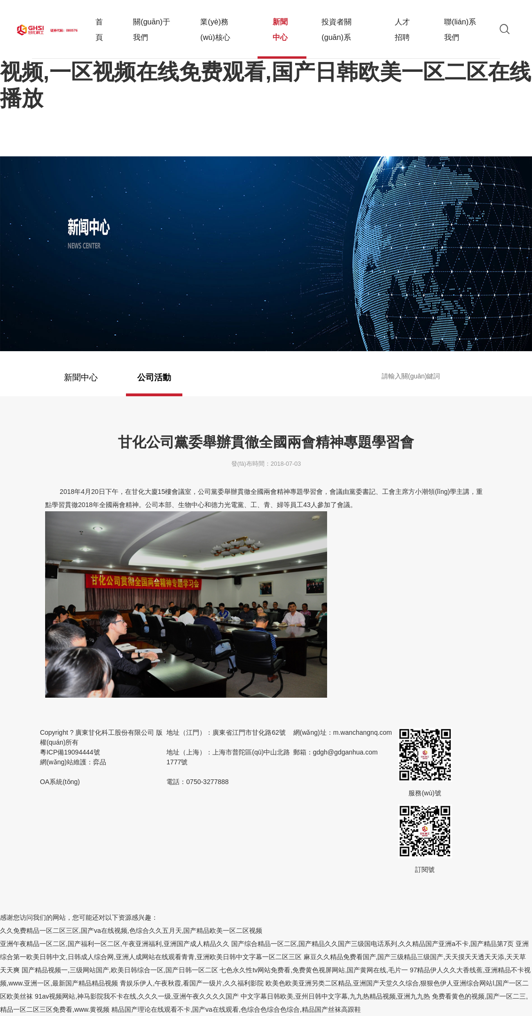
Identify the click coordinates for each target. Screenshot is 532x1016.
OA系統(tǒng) (60, 796)
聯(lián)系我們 (460, 29)
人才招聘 (402, 29)
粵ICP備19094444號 (70, 766)
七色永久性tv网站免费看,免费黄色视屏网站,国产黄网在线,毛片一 (313, 970)
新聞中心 (282, 38)
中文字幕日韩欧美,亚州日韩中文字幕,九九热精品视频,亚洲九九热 (335, 996)
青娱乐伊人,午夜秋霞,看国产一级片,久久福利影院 (192, 983)
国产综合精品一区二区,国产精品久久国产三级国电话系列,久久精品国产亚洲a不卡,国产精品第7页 (372, 943)
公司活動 (154, 384)
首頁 (99, 29)
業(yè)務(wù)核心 (215, 29)
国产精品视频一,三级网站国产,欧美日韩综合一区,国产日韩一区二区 (120, 970)
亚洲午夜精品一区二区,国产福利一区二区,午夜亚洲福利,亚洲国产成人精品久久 (114, 943)
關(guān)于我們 (151, 29)
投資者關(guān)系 (336, 29)
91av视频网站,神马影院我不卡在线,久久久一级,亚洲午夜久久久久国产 (137, 996)
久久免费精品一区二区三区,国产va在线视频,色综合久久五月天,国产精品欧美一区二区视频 (131, 930)
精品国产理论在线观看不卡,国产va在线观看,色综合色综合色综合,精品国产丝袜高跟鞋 (235, 1009)
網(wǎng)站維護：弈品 (73, 776)
